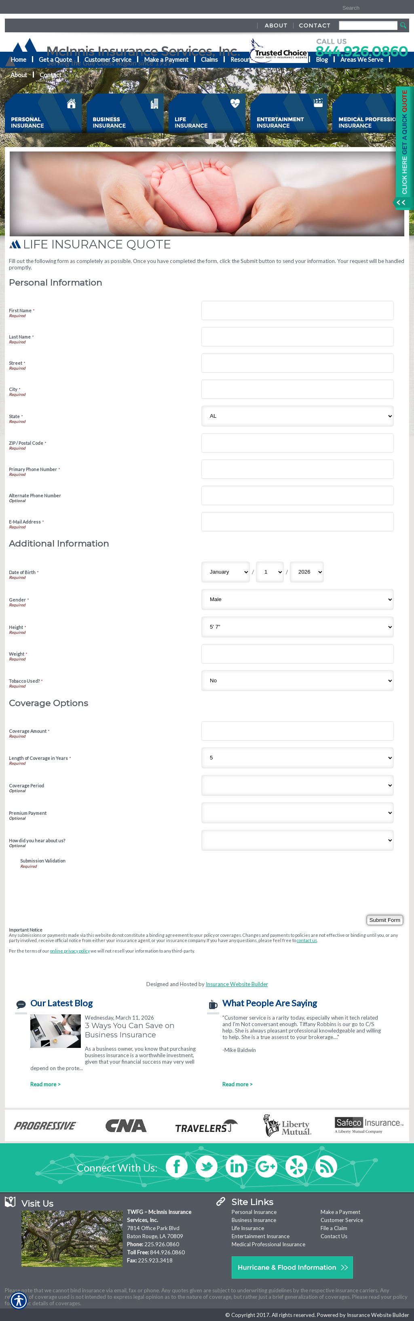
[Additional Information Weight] (297, 654)
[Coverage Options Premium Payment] (297, 812)
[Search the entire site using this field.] (365, 8)
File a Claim (334, 1228)
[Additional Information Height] (297, 626)
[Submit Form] (385, 920)
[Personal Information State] (297, 416)
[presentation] (81, 884)
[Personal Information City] (297, 389)
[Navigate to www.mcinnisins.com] (402, 148)
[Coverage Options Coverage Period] (297, 785)
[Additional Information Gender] (297, 599)
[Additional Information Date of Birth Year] (307, 572)
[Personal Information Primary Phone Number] (297, 469)
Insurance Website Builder (237, 984)
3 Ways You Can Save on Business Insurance (130, 1030)
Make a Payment (340, 1212)
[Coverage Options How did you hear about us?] (297, 840)
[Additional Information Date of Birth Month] (225, 572)
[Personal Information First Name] (297, 310)
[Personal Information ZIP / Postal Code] (297, 443)
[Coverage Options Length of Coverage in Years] (297, 757)
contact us (307, 940)
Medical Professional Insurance (268, 1244)
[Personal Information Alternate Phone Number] (297, 495)
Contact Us (334, 1236)
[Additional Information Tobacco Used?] (297, 680)
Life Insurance (248, 1228)
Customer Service (342, 1220)
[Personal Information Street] (297, 363)
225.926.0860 (161, 1244)
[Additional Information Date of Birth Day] (270, 572)
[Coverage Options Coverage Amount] (297, 731)
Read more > (45, 1084)
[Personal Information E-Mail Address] (297, 522)
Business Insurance (254, 1220)
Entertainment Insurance (260, 1236)
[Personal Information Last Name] (297, 337)
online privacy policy (70, 950)
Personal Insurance (254, 1212)
